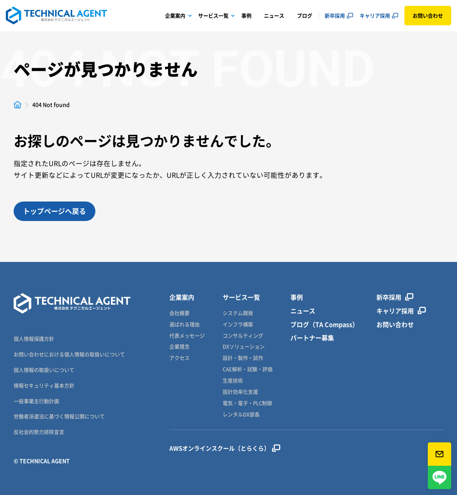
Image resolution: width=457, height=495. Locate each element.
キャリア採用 (375, 15)
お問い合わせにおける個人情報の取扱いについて (69, 354)
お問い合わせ (428, 15)
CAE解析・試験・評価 (247, 369)
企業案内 (175, 15)
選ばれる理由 (184, 324)
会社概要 (179, 313)
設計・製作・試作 (243, 358)
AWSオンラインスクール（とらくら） (224, 448)
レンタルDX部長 (241, 414)
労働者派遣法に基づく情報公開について (59, 416)
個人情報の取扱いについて (44, 369)
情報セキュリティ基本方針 (44, 385)
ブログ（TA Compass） (324, 324)
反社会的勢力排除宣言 (39, 431)
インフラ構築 (238, 324)
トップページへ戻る (54, 211)
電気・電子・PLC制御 (247, 403)
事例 (246, 15)
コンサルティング (243, 335)
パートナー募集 (312, 338)
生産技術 (233, 380)
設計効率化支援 (240, 392)
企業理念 (179, 346)
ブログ (304, 15)
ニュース (274, 15)
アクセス (179, 358)
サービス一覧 (213, 15)
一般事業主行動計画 (36, 401)
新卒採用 (335, 15)
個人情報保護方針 (34, 338)
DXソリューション (244, 346)
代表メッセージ (187, 335)
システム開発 (238, 313)
